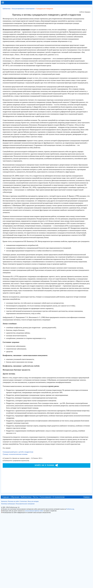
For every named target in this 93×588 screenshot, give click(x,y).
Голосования (45, 497)
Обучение (15, 497)
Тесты (35, 497)
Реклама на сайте (13, 501)
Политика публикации (8, 504)
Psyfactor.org (70, 509)
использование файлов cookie (34, 511)
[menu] (2, 3)
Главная (5, 497)
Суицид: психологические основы (15, 454)
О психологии (58, 497)
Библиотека (6, 8)
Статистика (23, 501)
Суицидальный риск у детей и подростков (18, 452)
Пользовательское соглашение (25, 504)
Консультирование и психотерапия (23, 8)
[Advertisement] (46, 480)
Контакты (4, 501)
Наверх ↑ (87, 497)
